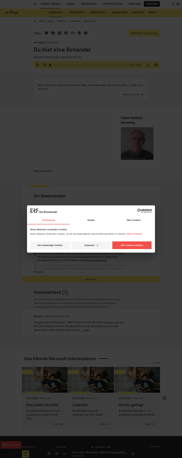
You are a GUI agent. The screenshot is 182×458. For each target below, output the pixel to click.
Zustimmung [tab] (48, 220)
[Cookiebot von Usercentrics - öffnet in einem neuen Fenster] (139, 211)
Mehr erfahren (134, 234)
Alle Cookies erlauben (132, 245)
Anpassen (91, 245)
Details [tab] (91, 220)
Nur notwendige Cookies (50, 245)
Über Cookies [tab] (134, 220)
